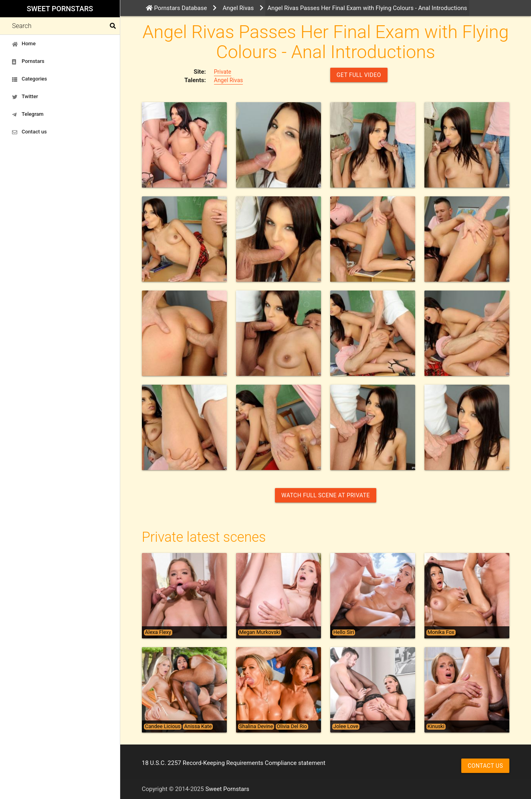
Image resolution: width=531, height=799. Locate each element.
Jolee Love (345, 726)
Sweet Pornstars (60, 8)
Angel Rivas (228, 80)
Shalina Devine (256, 726)
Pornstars (28, 61)
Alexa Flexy (158, 632)
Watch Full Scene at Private (325, 495)
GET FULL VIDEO (359, 75)
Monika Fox (441, 632)
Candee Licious (162, 726)
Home (24, 43)
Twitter (25, 96)
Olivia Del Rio (292, 726)
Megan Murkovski (260, 632)
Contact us (29, 132)
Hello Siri (343, 632)
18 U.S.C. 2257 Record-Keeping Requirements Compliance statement (233, 763)
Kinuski (436, 726)
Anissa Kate (198, 726)
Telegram (28, 114)
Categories (29, 79)
